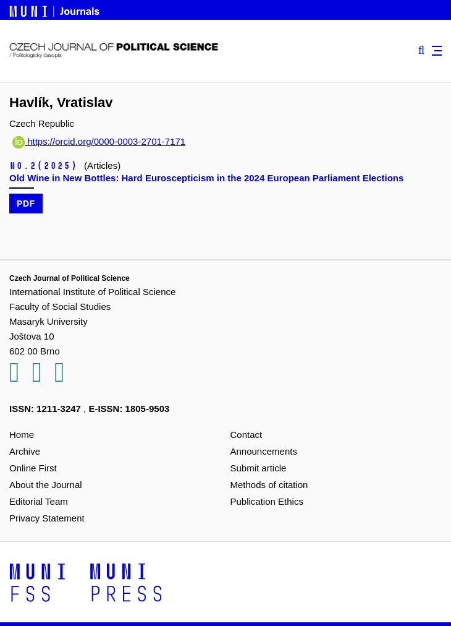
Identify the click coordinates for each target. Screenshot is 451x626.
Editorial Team (38, 501)
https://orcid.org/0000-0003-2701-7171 (98, 141)
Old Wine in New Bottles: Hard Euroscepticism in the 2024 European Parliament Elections (206, 178)
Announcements (263, 451)
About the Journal (45, 484)
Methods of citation (269, 484)
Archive (24, 451)
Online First (33, 468)
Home (21, 434)
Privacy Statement (47, 518)
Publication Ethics (266, 501)
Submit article (258, 468)
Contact (246, 434)
